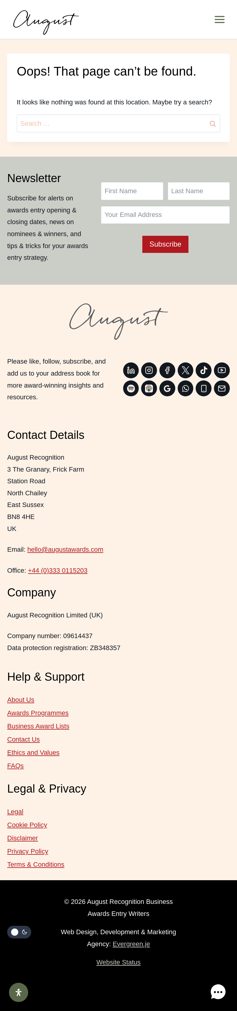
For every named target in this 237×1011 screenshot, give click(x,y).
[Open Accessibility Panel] (18, 992)
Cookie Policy (27, 825)
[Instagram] (149, 370)
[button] (218, 992)
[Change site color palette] (19, 932)
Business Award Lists (38, 726)
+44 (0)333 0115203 (57, 570)
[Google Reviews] (167, 388)
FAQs (15, 766)
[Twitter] (186, 370)
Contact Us (23, 739)
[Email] (222, 388)
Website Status (118, 962)
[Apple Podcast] (149, 388)
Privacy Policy (27, 851)
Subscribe (166, 244)
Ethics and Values (33, 752)
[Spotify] (131, 388)
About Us (20, 700)
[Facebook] (167, 370)
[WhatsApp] (186, 388)
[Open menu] (222, 20)
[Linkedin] (131, 370)
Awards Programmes (38, 713)
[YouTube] (222, 370)
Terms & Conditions (35, 864)
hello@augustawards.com (65, 549)
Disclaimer (22, 838)
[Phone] (204, 388)
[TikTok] (204, 370)
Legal (15, 811)
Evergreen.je (131, 944)
